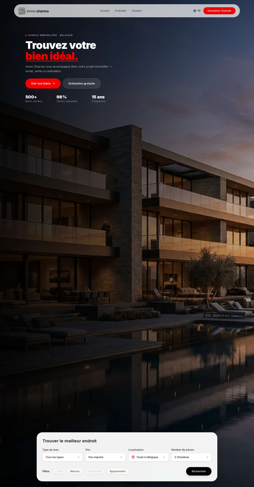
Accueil (104, 10)
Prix (88, 449)
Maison (75, 471)
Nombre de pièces (182, 449)
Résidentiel (95, 471)
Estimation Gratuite (219, 10)
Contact (136, 10)
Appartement (118, 471)
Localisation (136, 449)
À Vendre (120, 10)
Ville (59, 471)
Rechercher (199, 471)
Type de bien (51, 449)
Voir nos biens (43, 83)
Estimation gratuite (82, 83)
